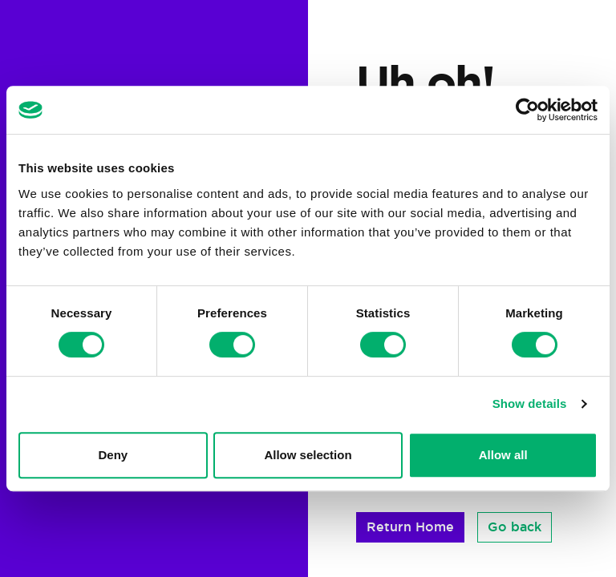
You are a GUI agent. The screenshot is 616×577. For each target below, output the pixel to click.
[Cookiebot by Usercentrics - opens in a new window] (527, 110)
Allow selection (307, 455)
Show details (529, 403)
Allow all (503, 455)
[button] (410, 527)
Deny (113, 455)
